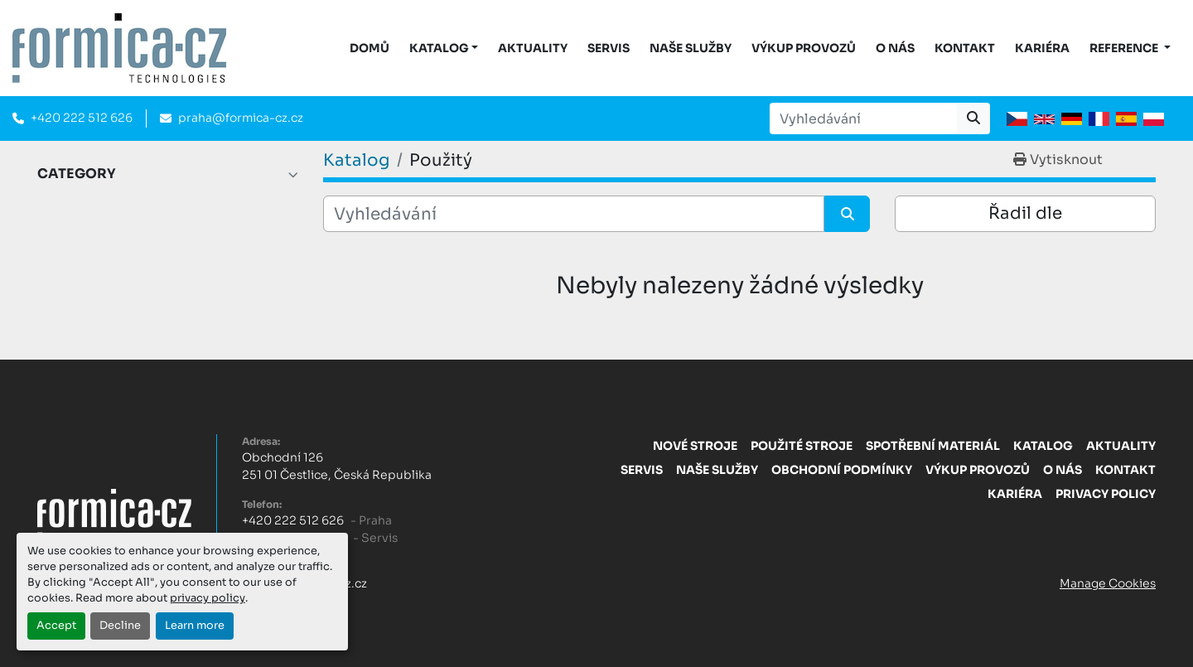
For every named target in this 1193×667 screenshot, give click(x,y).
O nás (895, 48)
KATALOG (439, 48)
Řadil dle (1025, 213)
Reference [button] (1125, 48)
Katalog (1043, 445)
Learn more (195, 625)
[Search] (863, 118)
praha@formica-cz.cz (240, 117)
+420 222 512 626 (82, 117)
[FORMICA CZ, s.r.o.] (114, 512)
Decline (120, 625)
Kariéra (1042, 48)
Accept (56, 625)
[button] (444, 48)
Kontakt (965, 48)
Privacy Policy (1105, 493)
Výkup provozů (803, 48)
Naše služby (691, 48)
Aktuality (533, 48)
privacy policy (207, 598)
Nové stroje (695, 445)
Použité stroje (801, 445)
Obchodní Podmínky (841, 469)
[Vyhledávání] (573, 214)
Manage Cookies (1108, 583)
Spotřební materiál (933, 445)
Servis (608, 48)
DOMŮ (369, 48)
